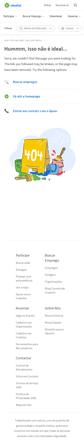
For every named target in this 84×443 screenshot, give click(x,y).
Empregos (51, 268)
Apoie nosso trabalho (23, 296)
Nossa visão (23, 263)
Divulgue (21, 270)
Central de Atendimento (24, 368)
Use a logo (22, 287)
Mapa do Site (24, 405)
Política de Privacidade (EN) (26, 396)
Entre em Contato (27, 376)
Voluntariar (56, 16)
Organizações (53, 282)
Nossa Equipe (53, 323)
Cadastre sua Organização (24, 325)
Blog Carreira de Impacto (55, 291)
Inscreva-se (62, 5)
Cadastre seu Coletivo (24, 335)
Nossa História (54, 316)
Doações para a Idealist (54, 331)
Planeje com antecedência (24, 279)
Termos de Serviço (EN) (27, 385)
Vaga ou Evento (25, 316)
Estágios (50, 275)
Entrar (47, 5)
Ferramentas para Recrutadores (27, 346)
